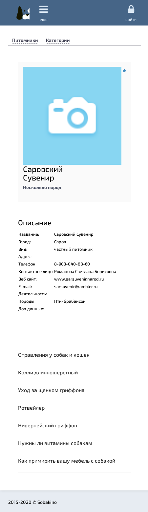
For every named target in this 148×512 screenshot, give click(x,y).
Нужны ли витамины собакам (55, 443)
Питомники (25, 40)
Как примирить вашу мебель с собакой (66, 460)
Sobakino (23, 13)
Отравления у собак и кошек (54, 354)
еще (43, 13)
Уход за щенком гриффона (51, 390)
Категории (58, 40)
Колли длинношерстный (48, 372)
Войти (131, 12)
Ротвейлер (31, 407)
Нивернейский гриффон (47, 425)
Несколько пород (42, 187)
